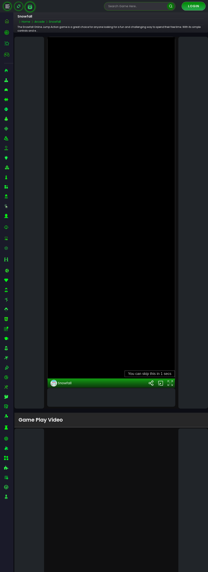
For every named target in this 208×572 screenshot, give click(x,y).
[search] (170, 6)
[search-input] (136, 6)
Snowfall (60, 371)
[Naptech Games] (18, 6)
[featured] (8, 43)
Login (193, 6)
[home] (8, 21)
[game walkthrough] (30, 7)
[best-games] (8, 32)
